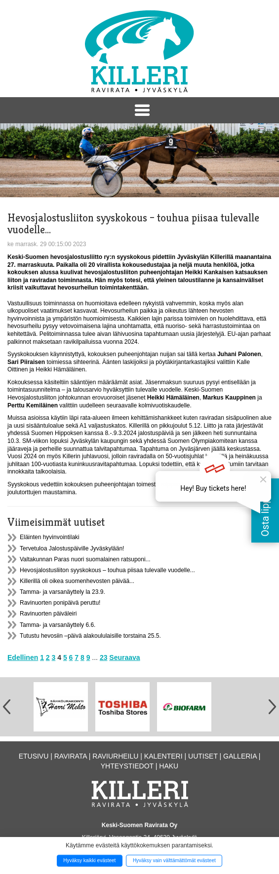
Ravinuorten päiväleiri (48, 613)
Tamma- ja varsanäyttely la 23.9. (62, 591)
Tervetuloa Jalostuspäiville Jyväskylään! (72, 548)
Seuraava (124, 657)
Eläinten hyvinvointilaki (50, 537)
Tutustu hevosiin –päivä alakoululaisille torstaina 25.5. (90, 635)
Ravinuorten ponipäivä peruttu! (60, 602)
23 (104, 657)
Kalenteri (163, 756)
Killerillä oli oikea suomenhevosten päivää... (77, 581)
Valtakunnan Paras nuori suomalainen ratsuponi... (85, 559)
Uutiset (203, 756)
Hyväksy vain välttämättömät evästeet (174, 860)
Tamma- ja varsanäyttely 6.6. (57, 624)
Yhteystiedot (127, 766)
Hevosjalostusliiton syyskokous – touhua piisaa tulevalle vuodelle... (107, 570)
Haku (168, 766)
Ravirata (70, 756)
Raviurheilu (115, 756)
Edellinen (22, 657)
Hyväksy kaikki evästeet (89, 860)
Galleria (240, 756)
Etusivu (34, 756)
